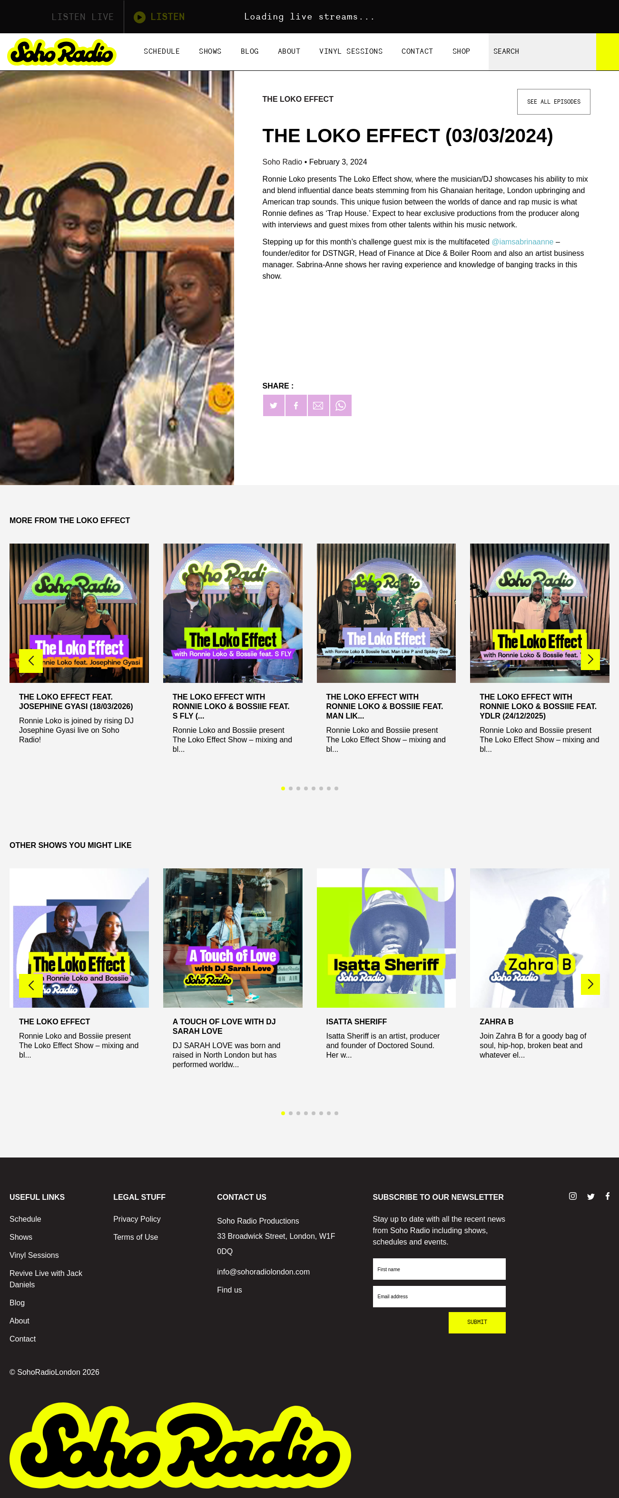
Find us (229, 1290)
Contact (417, 51)
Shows (210, 51)
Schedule (162, 51)
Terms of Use (135, 1237)
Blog (250, 51)
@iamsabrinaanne (522, 242)
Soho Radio (284, 162)
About (289, 51)
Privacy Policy (137, 1219)
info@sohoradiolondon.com (263, 1272)
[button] (590, 659)
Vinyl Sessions (351, 51)
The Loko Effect (298, 99)
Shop (461, 51)
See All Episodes (553, 102)
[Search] (607, 51)
